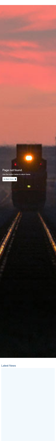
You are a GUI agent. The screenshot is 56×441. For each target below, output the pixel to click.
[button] (9, 179)
